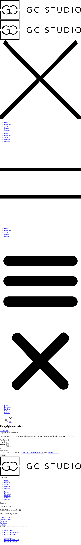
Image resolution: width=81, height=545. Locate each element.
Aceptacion (4, 451)
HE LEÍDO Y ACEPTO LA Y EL (31, 453)
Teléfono (3, 444)
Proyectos (7, 230)
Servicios (7, 232)
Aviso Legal (8, 531)
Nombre (3, 440)
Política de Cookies (10, 535)
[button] (40, 321)
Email (2, 442)
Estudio (6, 228)
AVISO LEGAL (53, 453)
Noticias (7, 234)
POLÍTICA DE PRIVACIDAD (33, 453)
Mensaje (3, 449)
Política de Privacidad (11, 533)
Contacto (7, 236)
